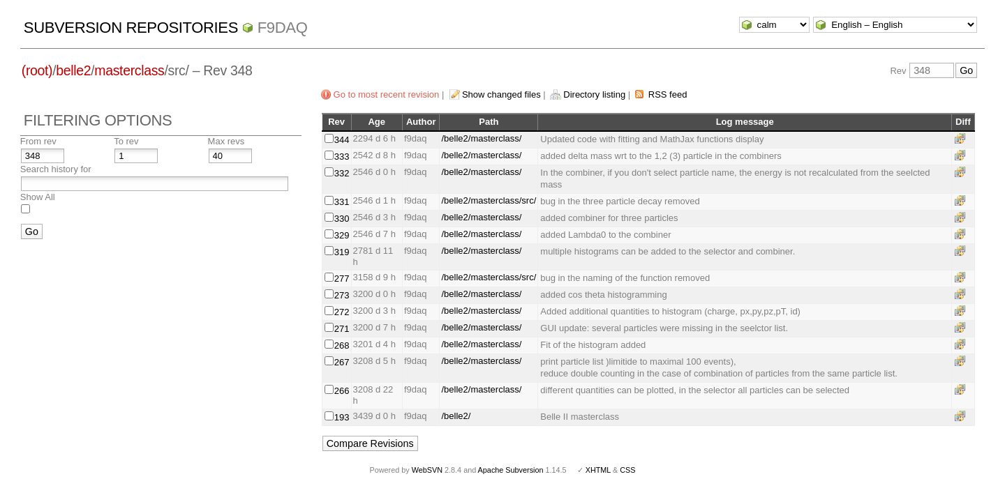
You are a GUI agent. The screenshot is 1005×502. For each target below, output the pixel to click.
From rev (38, 141)
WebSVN (427, 470)
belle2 (73, 70)
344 (342, 140)
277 (342, 278)
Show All (37, 197)
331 (342, 202)
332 (342, 173)
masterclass (129, 70)
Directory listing (594, 94)
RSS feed (667, 94)
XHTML (598, 470)
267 (342, 362)
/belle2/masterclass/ (481, 138)
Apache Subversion (511, 470)
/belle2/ (455, 416)
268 (342, 345)
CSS (627, 470)
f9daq (283, 27)
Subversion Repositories (131, 27)
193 (342, 417)
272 (342, 312)
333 (342, 156)
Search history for (55, 169)
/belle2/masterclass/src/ (488, 200)
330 (342, 218)
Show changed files (501, 94)
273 (342, 295)
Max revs (226, 141)
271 (342, 329)
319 (342, 252)
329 (342, 235)
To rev (126, 141)
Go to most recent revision (387, 94)
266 (342, 391)
